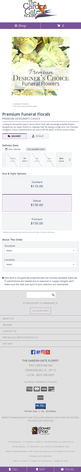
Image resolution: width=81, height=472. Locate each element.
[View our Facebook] (33, 353)
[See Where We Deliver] (40, 310)
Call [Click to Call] (13, 469)
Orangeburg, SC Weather (25, 446)
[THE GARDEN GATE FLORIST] (40, 18)
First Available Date (35, 149)
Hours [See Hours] (67, 469)
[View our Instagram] (43, 353)
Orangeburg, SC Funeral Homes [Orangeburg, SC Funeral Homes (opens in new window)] (25, 442)
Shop (20, 25)
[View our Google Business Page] (38, 353)
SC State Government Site (55, 446)
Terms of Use (61, 461)
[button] (40, 406)
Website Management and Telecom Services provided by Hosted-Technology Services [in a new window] (41, 419)
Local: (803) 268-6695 (40, 375)
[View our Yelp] (48, 353)
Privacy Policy (21, 461)
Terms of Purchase (41, 461)
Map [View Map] (40, 469)
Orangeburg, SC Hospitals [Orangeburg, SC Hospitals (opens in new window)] (58, 442)
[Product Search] (41, 295)
